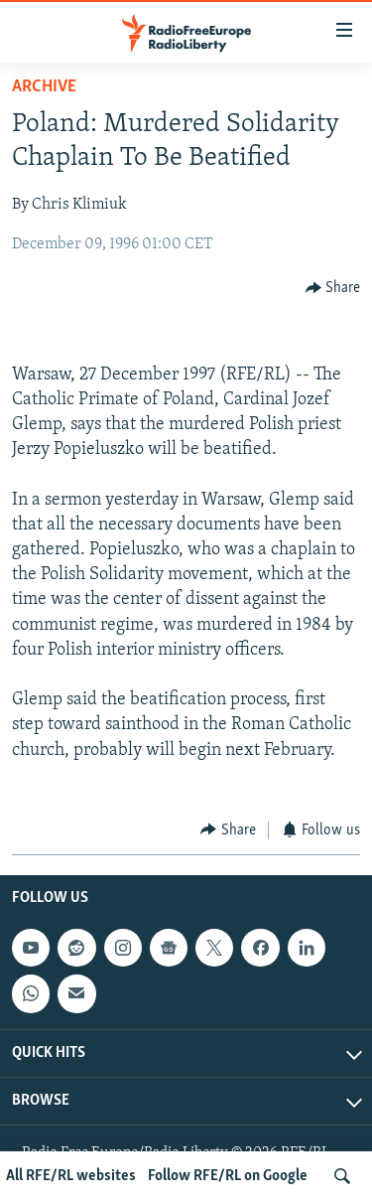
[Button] (333, 287)
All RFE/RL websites (71, 1176)
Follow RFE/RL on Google (228, 1176)
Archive (44, 86)
